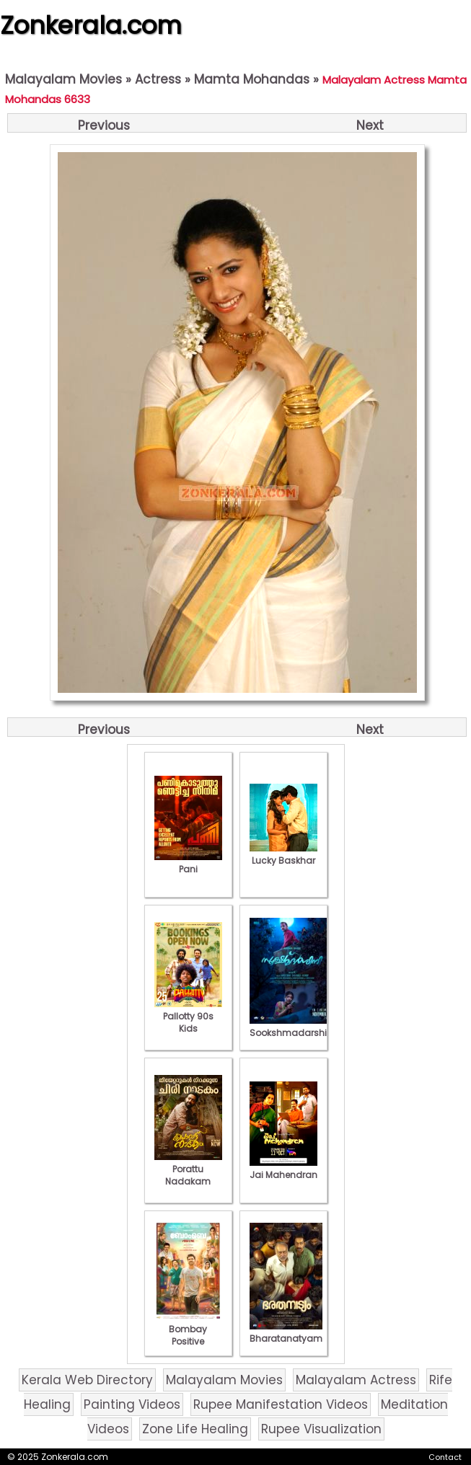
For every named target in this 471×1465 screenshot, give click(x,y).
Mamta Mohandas (251, 79)
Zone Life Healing (195, 1429)
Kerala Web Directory (87, 1380)
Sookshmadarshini (292, 1026)
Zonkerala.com (91, 25)
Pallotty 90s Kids (188, 1016)
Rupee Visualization (321, 1429)
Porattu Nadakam (188, 1169)
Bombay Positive (188, 1329)
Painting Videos (132, 1404)
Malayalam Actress (356, 1380)
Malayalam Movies (63, 79)
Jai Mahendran (283, 1168)
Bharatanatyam (286, 1332)
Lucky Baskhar (283, 854)
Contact (445, 1457)
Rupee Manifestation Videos (280, 1404)
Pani (188, 863)
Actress (158, 79)
